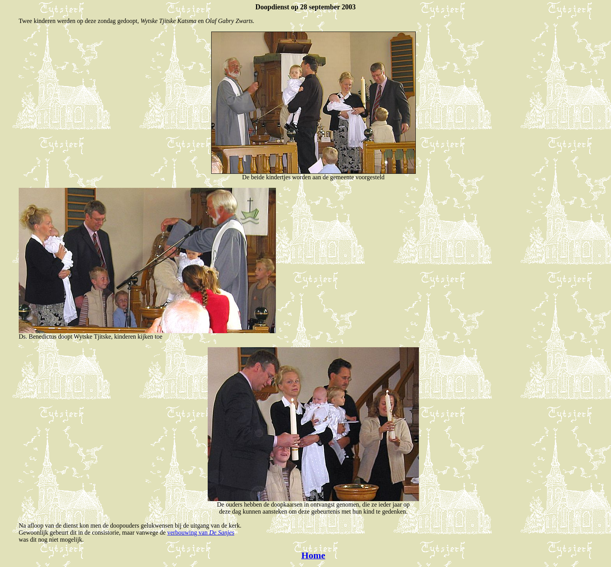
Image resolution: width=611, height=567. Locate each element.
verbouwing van (200, 532)
